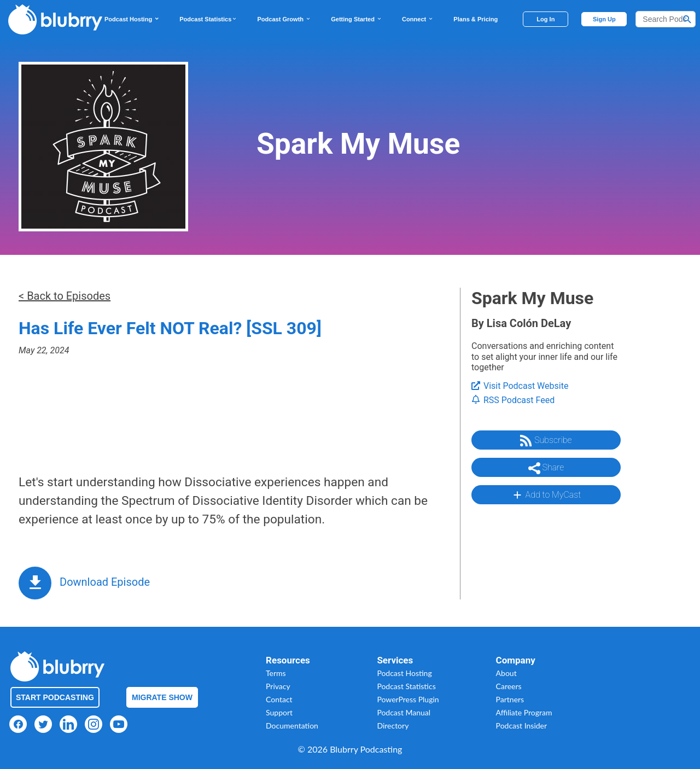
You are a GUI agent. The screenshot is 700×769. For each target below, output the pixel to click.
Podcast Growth (284, 19)
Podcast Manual (403, 712)
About (506, 673)
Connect (418, 19)
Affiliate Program (524, 712)
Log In (545, 19)
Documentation (292, 725)
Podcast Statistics (208, 19)
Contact (279, 699)
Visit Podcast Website (519, 386)
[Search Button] (687, 19)
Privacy (278, 686)
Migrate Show (162, 697)
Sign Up (604, 19)
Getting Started (356, 19)
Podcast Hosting (132, 19)
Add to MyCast (546, 495)
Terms (276, 673)
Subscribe (545, 441)
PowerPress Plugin (408, 699)
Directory (393, 725)
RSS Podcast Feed (513, 400)
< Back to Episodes (64, 295)
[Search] (665, 19)
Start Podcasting (55, 697)
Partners (510, 699)
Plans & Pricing (475, 19)
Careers (509, 686)
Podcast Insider (521, 725)
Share (546, 468)
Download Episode (105, 582)
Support (279, 712)
